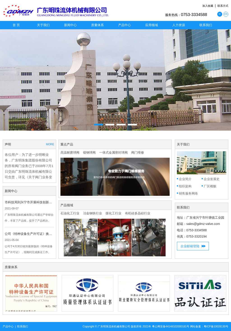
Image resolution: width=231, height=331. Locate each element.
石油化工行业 (69, 213)
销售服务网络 (188, 193)
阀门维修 (137, 152)
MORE (50, 144)
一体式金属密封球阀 (113, 152)
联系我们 (205, 25)
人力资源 (178, 25)
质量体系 (97, 25)
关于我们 (43, 25)
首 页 (16, 25)
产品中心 (124, 25)
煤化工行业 (113, 213)
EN (225, 14)
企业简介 (185, 179)
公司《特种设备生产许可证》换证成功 (29, 234)
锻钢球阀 (89, 152)
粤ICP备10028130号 (216, 326)
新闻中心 (70, 25)
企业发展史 (211, 179)
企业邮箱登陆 (189, 246)
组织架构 (185, 186)
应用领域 (151, 25)
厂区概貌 (210, 186)
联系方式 (222, 5)
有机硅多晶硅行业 (137, 213)
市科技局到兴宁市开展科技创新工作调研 (29, 202)
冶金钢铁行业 (92, 213)
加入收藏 (207, 5)
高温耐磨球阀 (69, 152)
